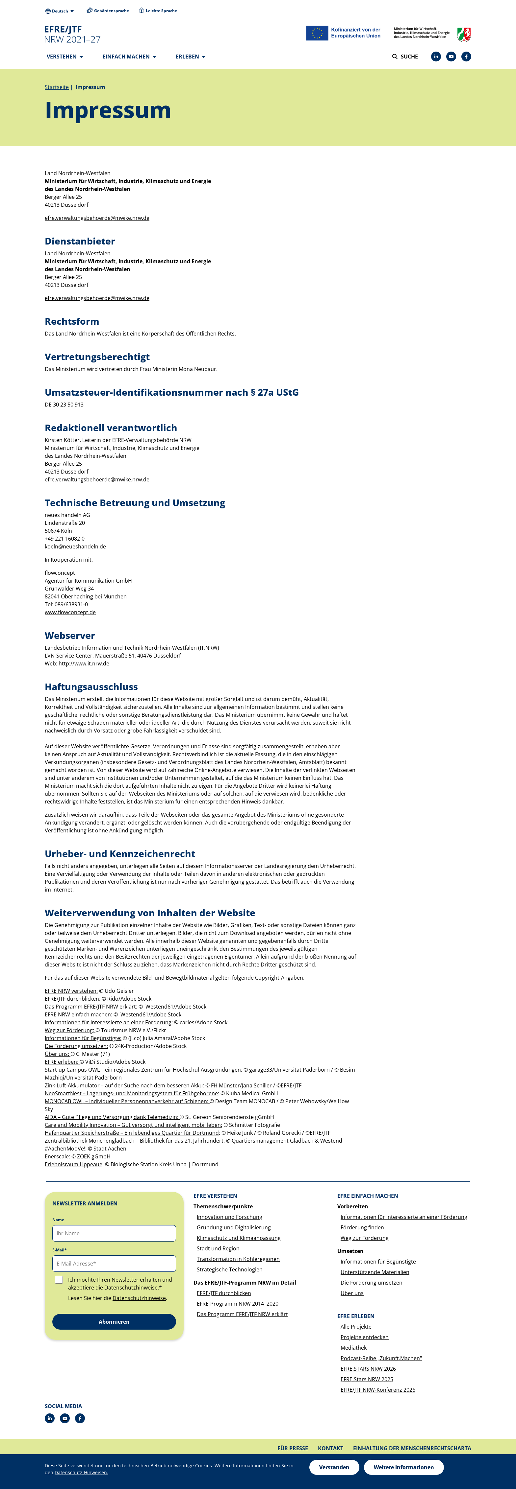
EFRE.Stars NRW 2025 (367, 1381)
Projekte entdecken (365, 1339)
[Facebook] (466, 56)
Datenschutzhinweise (139, 1300)
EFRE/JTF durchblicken (224, 1295)
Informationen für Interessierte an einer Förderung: (109, 1024)
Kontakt (330, 1450)
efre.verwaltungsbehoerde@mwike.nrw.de (97, 219)
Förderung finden (362, 1229)
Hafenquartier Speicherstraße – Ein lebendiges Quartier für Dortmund (132, 1134)
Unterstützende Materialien (375, 1274)
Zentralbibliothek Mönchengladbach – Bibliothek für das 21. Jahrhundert (134, 1142)
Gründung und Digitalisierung (234, 1229)
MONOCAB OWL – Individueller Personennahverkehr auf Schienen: (127, 1103)
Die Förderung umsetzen (371, 1284)
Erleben (190, 56)
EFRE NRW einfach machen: (78, 1016)
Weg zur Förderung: (70, 1032)
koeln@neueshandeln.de (75, 548)
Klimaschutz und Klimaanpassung (239, 1240)
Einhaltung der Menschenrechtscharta (412, 1450)
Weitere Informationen (404, 1467)
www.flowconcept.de (70, 614)
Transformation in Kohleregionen (238, 1261)
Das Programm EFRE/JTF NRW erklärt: (91, 1008)
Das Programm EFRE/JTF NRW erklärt (242, 1316)
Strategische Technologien (230, 1271)
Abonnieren (114, 1323)
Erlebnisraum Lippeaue (73, 1166)
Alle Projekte (356, 1328)
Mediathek (354, 1349)
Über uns (352, 1295)
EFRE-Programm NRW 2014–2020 (237, 1305)
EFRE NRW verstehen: (71, 992)
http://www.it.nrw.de (84, 665)
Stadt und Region (218, 1250)
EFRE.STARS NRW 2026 (368, 1370)
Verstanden (334, 1467)
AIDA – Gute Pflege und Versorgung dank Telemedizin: (112, 1119)
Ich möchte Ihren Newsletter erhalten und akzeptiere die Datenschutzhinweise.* (120, 1285)
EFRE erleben (355, 1318)
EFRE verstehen (215, 1197)
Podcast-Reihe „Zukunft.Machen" (381, 1360)
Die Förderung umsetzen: (76, 1048)
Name (58, 1221)
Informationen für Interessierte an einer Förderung (404, 1218)
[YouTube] (451, 56)
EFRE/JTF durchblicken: (72, 1000)
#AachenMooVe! (65, 1150)
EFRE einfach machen (367, 1197)
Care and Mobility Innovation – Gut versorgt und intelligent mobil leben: (133, 1126)
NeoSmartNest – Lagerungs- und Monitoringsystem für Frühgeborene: (132, 1095)
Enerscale (57, 1158)
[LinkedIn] (436, 56)
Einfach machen (129, 56)
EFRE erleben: (62, 1063)
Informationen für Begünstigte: (83, 1040)
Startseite (57, 89)
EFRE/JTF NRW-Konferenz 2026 (378, 1391)
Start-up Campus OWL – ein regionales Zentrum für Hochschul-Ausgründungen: (143, 1071)
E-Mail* (59, 1252)
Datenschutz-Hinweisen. (81, 1472)
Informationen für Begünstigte (378, 1263)
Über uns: (57, 1055)
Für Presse (292, 1450)
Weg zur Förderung (365, 1240)
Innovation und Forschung (229, 1218)
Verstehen (65, 56)
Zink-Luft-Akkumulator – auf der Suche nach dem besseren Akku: (124, 1087)
